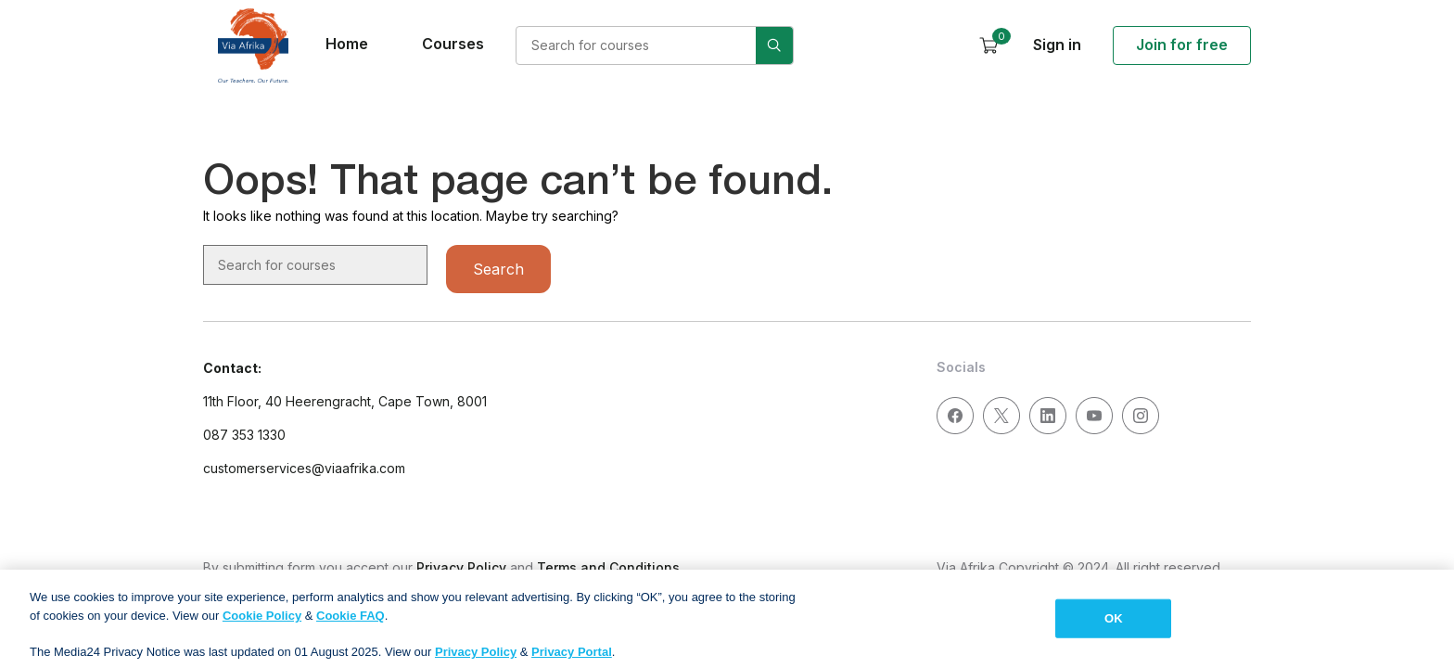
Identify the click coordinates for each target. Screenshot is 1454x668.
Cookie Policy (262, 623)
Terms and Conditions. (610, 567)
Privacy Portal (571, 659)
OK (1113, 626)
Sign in (1057, 44)
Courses (453, 43)
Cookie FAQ (350, 623)
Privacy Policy (461, 567)
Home (346, 43)
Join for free (1182, 44)
